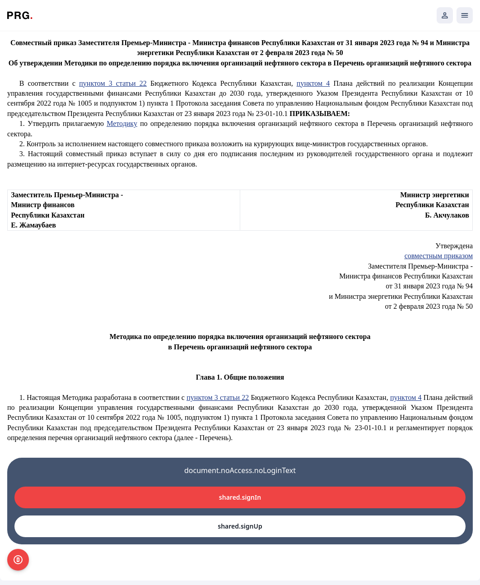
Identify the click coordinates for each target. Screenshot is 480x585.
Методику (122, 123)
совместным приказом (439, 256)
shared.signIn (240, 497)
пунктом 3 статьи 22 (113, 83)
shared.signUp (240, 526)
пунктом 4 (313, 83)
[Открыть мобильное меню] (465, 15)
